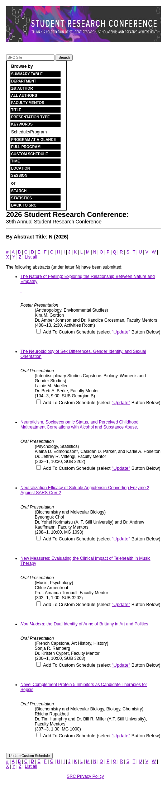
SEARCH (19, 191)
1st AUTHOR (22, 88)
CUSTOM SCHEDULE (29, 154)
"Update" (121, 332)
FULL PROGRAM (25, 147)
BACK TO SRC (24, 205)
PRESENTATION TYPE (30, 117)
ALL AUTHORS (24, 96)
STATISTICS (21, 198)
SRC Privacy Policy (85, 776)
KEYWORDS (22, 124)
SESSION (19, 176)
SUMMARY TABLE (27, 74)
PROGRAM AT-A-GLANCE (33, 140)
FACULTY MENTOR (27, 103)
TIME (15, 161)
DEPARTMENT (23, 81)
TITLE (16, 110)
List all (31, 257)
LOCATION (20, 168)
